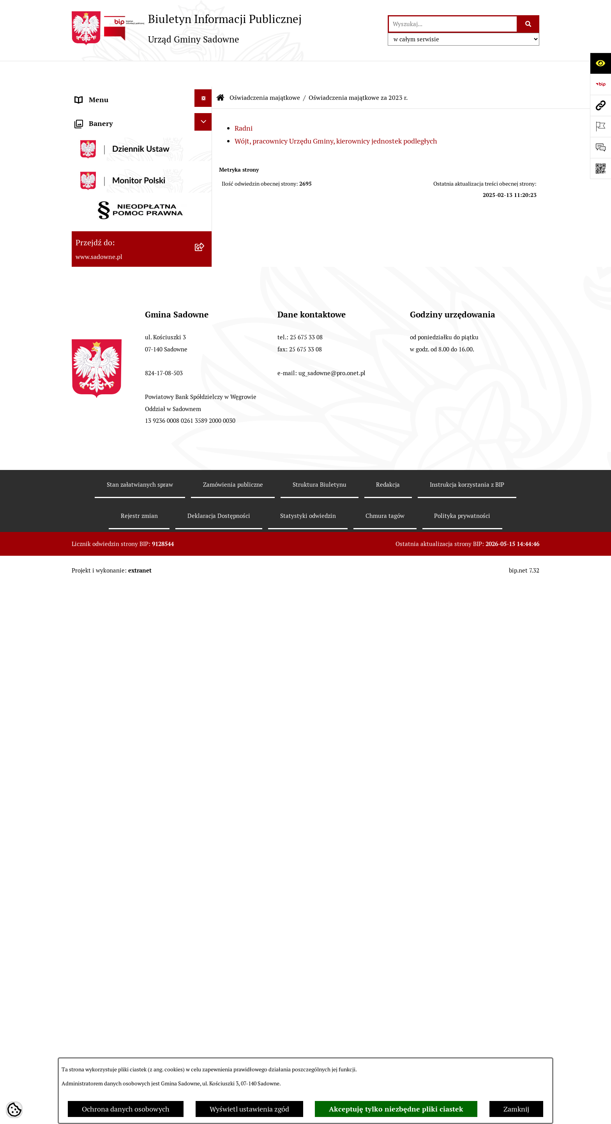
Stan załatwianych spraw (140, 1051)
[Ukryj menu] (203, 72)
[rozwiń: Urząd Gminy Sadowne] (205, 93)
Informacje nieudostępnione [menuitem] (119, 561)
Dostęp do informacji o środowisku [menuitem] (128, 582)
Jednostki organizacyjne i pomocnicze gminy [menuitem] (133, 186)
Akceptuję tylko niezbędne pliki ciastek (396, 1108)
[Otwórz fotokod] (600, 168)
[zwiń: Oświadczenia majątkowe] (205, 213)
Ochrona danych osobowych (126, 1108)
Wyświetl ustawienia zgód (249, 1108)
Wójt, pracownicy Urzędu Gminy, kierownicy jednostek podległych (336, 115)
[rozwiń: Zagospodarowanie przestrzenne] (205, 644)
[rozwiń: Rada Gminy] (205, 115)
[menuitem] (142, 247)
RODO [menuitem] (84, 666)
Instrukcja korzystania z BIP (467, 1051)
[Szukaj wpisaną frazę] (528, 24)
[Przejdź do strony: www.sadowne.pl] (600, 105)
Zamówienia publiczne (233, 1051)
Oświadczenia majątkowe (265, 72)
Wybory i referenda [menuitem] (104, 624)
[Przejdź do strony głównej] (187, 28)
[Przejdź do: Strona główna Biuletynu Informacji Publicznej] (220, 72)
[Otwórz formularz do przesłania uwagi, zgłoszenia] (600, 147)
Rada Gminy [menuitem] (94, 116)
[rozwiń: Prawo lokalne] (205, 157)
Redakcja (388, 1051)
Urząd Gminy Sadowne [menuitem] (110, 94)
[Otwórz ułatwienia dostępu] (600, 63)
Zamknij (516, 1108)
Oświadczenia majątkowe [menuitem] (114, 214)
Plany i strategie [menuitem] (100, 137)
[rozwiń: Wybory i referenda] (205, 623)
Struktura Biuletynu (319, 1051)
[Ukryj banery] (203, 689)
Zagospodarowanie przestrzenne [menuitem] (126, 645)
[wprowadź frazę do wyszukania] (453, 24)
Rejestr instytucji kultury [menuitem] (113, 603)
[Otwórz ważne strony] (600, 126)
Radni (244, 102)
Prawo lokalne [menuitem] (97, 158)
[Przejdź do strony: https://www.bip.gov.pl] (600, 84)
